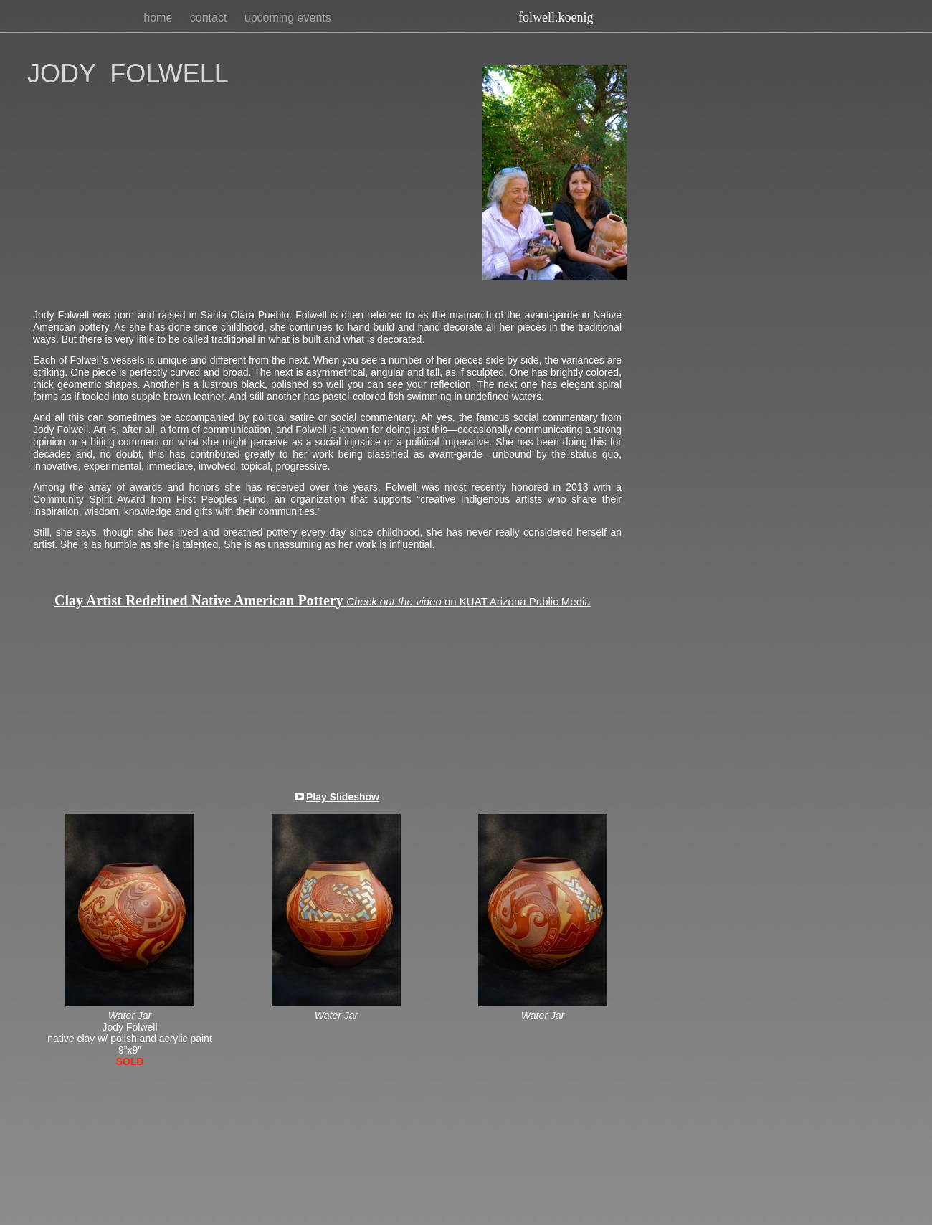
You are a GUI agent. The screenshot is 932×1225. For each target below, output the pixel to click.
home (159, 17)
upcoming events (287, 17)
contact (210, 17)
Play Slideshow (342, 797)
